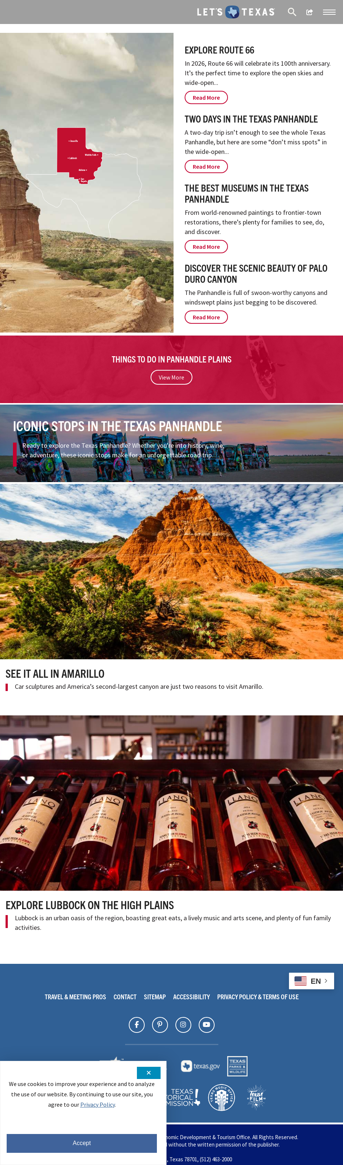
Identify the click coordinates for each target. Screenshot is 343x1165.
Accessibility (191, 996)
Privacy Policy (97, 1104)
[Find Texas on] (137, 1024)
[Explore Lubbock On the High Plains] (171, 803)
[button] (329, 12)
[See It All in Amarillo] (171, 571)
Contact (125, 996)
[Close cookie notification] (149, 1073)
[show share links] (309, 12)
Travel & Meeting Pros (75, 996)
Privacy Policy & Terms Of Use (258, 996)
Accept (82, 1143)
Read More (206, 97)
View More (171, 377)
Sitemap (155, 996)
